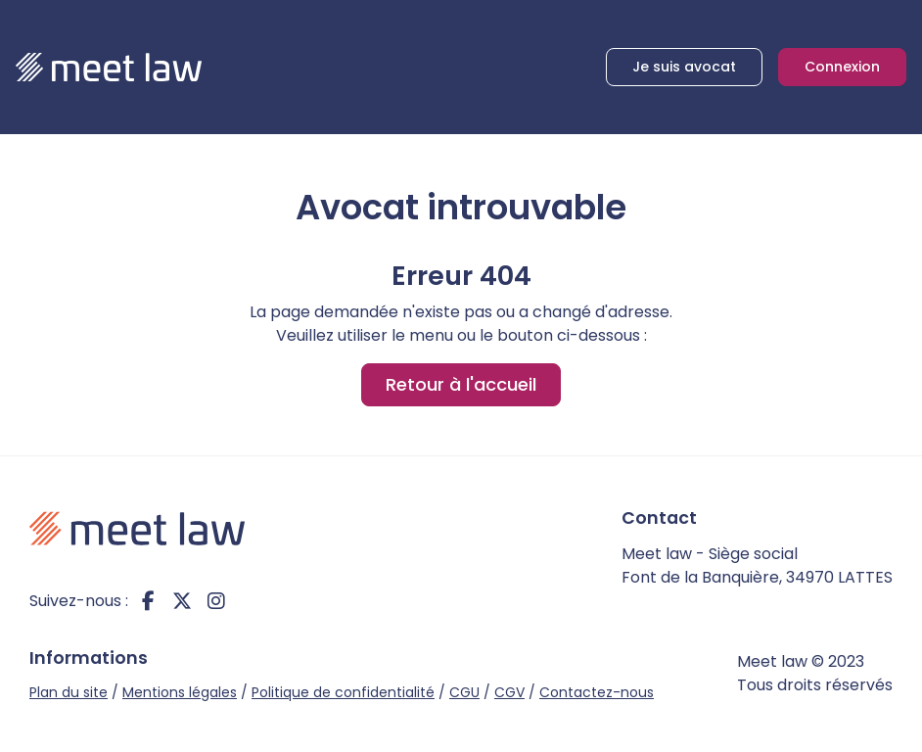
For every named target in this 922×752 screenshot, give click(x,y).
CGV (509, 692)
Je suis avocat (684, 66)
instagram (216, 601)
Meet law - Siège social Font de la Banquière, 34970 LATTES (757, 565)
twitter (182, 601)
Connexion (842, 66)
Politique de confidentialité (343, 692)
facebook (147, 601)
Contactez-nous (596, 692)
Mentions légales (179, 692)
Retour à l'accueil (461, 384)
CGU (464, 692)
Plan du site (68, 692)
